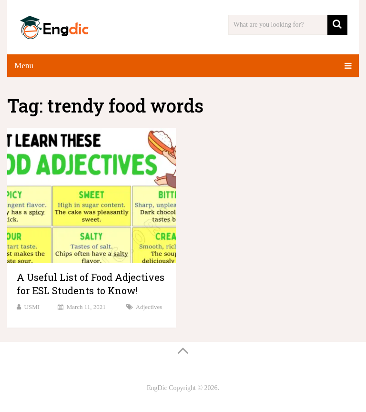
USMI (32, 306)
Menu (23, 65)
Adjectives (149, 306)
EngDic (157, 387)
